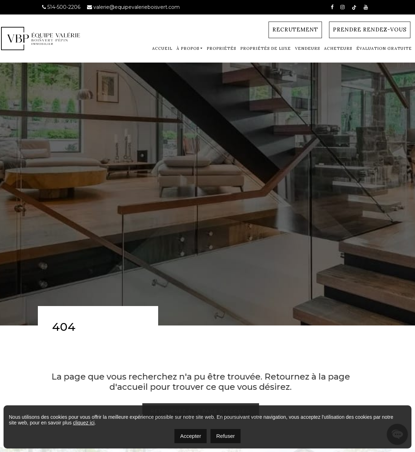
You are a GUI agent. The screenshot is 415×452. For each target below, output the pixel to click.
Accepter (190, 436)
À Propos (188, 48)
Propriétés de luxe (265, 48)
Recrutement (295, 29)
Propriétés (221, 48)
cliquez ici (83, 422)
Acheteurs (338, 48)
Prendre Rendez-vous (370, 29)
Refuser (225, 436)
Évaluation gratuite (384, 48)
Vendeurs (307, 48)
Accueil (162, 48)
